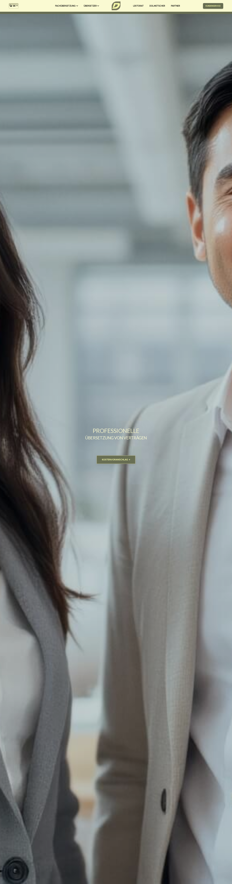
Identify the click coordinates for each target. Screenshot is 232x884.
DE (13, 5)
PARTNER (175, 6)
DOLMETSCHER (157, 6)
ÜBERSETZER (91, 6)
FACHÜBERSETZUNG (66, 6)
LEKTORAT (138, 6)
